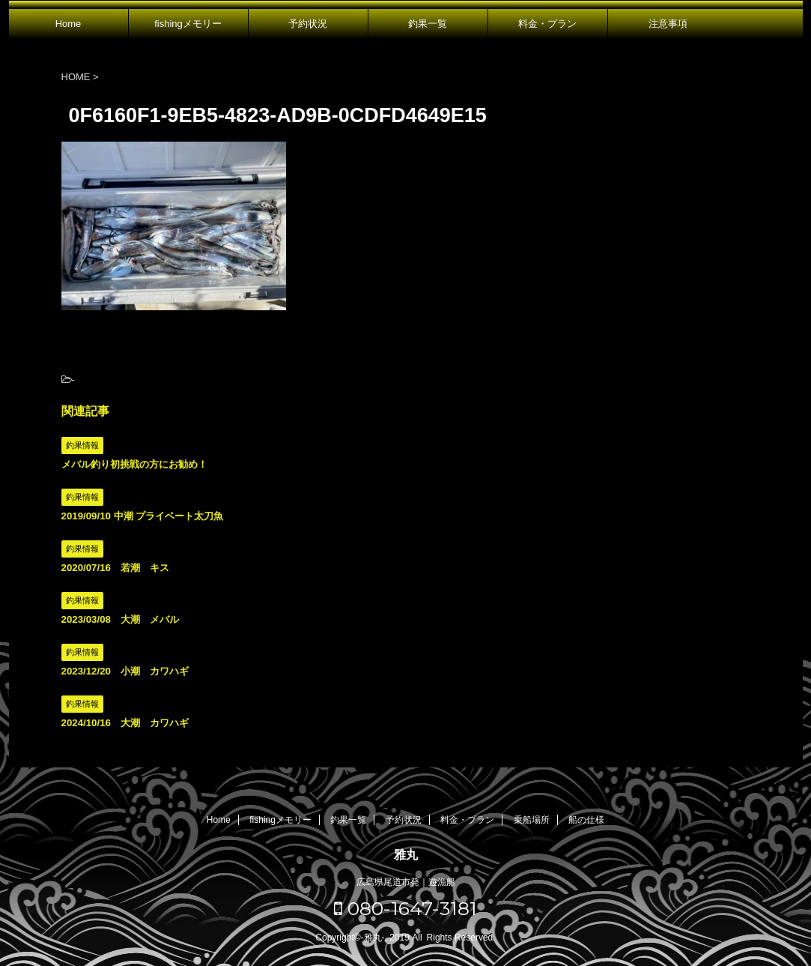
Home (68, 23)
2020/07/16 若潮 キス (115, 567)
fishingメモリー (188, 23)
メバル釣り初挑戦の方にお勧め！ (134, 464)
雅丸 (406, 854)
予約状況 (307, 23)
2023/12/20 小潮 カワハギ (125, 671)
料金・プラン (547, 23)
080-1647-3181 (405, 908)
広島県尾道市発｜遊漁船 (405, 882)
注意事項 (668, 23)
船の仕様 (586, 820)
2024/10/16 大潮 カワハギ (125, 722)
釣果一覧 (427, 23)
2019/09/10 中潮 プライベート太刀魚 (142, 516)
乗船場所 (532, 820)
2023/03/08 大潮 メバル (120, 619)
